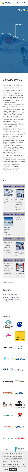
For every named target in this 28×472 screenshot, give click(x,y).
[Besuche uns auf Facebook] (19, 10)
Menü (24, 3)
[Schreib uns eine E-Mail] (24, 10)
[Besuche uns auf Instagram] (21, 10)
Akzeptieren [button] (13, 469)
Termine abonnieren (9, 297)
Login (17, 3)
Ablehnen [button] (5, 469)
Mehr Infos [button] (23, 466)
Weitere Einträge (8, 282)
